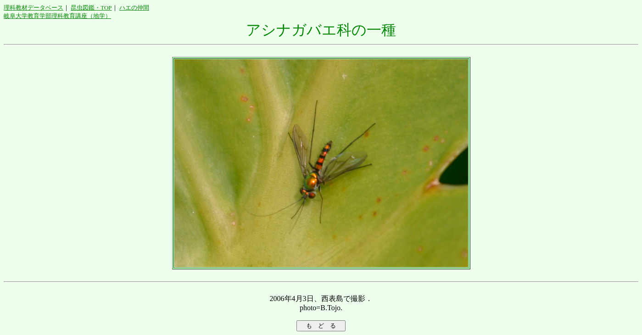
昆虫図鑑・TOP (91, 7)
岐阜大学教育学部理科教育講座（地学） (57, 15)
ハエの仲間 (134, 7)
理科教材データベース (33, 7)
